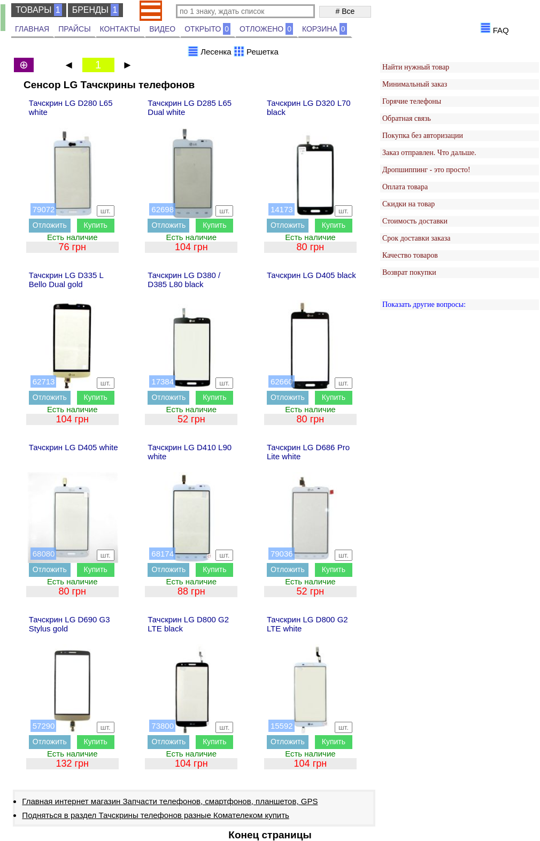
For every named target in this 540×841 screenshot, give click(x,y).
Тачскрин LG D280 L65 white (71, 107)
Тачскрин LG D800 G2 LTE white (307, 624)
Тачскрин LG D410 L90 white (190, 452)
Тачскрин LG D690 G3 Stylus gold (69, 624)
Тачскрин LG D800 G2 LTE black (188, 624)
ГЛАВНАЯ (32, 29)
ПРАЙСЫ (74, 29)
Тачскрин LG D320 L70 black (309, 107)
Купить (95, 225)
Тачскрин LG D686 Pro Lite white (308, 452)
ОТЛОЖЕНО (266, 29)
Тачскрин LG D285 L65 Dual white (190, 107)
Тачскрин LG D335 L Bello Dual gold (66, 280)
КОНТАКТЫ (120, 29)
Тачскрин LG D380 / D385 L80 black (184, 280)
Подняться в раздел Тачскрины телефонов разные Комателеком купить (155, 815)
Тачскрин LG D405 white (73, 447)
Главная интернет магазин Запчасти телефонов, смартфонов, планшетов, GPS (170, 801)
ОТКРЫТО (207, 29)
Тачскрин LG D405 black (311, 275)
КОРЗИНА (324, 29)
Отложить (50, 225)
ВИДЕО (162, 29)
